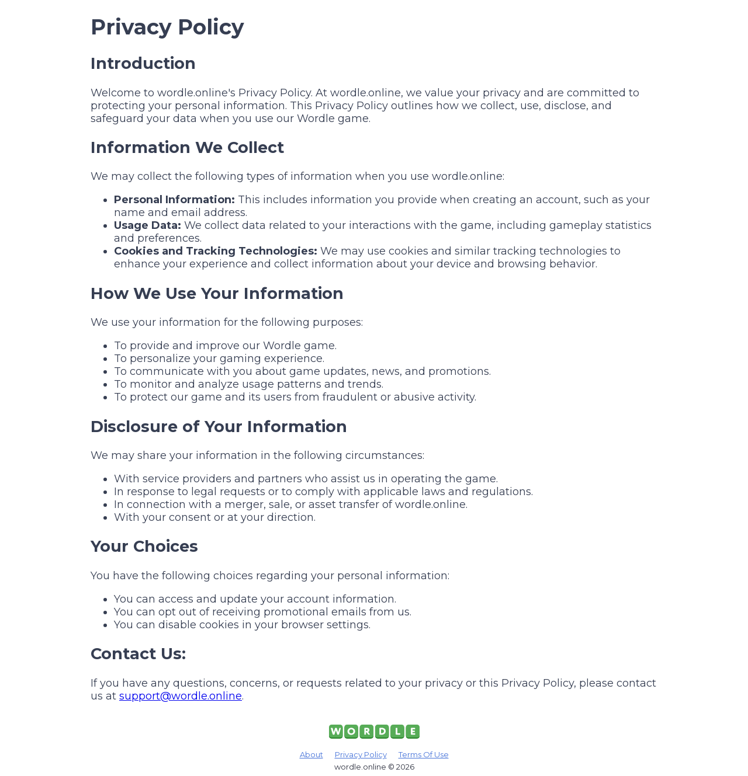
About (311, 754)
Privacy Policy (361, 754)
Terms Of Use (424, 754)
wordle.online (360, 766)
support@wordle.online (180, 696)
